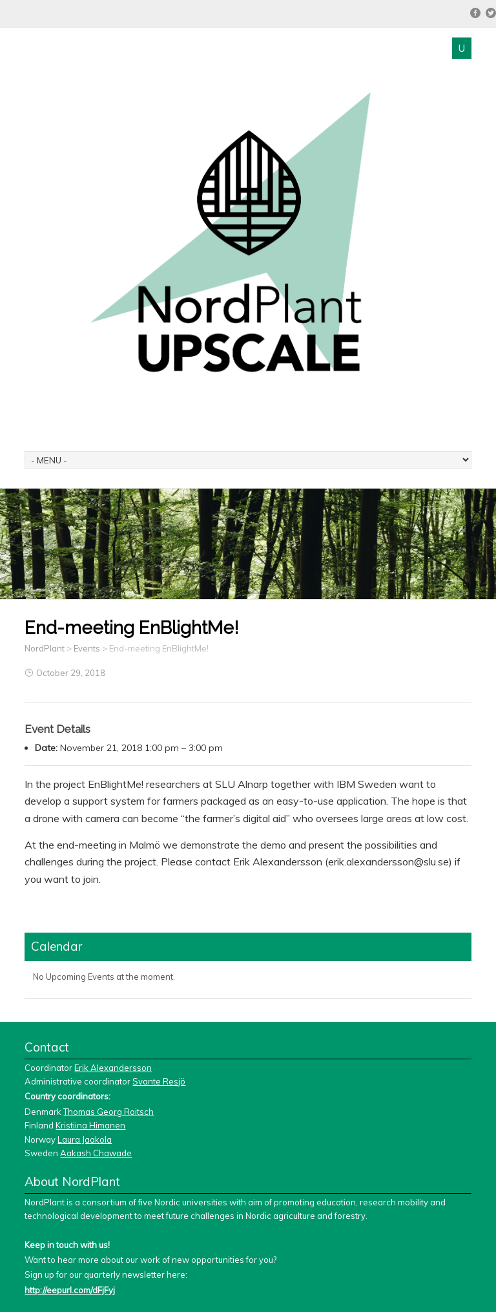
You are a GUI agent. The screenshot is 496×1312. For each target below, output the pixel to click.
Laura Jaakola (84, 1139)
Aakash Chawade (96, 1153)
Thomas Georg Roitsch (108, 1111)
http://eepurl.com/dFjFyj (70, 1290)
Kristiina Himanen (90, 1125)
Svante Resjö (158, 1081)
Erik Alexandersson (113, 1068)
